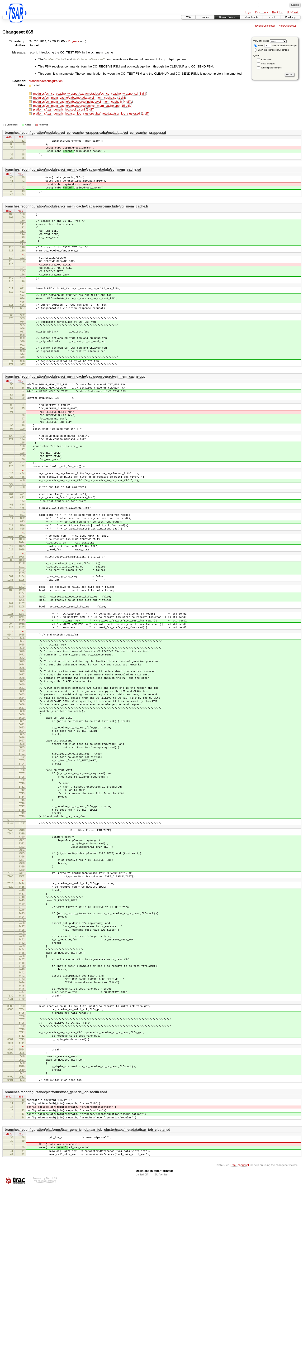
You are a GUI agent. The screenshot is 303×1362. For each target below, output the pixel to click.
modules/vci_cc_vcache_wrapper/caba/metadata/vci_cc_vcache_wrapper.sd (85, 93)
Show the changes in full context (271, 50)
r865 (20, 137)
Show (258, 45)
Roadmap (290, 17)
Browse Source (227, 17)
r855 (8, 1305)
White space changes (271, 68)
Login (248, 12)
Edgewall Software (46, 1355)
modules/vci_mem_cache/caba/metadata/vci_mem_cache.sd (75, 97)
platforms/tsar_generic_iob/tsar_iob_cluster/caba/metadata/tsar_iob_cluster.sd (87, 113)
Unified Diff (142, 1349)
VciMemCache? (55, 59)
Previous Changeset (264, 25)
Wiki (188, 17)
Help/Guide (293, 12)
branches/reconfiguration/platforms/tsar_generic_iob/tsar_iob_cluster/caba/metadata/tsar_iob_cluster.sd (87, 1300)
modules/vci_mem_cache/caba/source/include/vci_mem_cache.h (78, 101)
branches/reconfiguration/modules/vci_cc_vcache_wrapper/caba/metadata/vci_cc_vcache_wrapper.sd (85, 133)
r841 (8, 1262)
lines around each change (280, 45)
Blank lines (266, 59)
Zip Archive (161, 1349)
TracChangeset (239, 1339)
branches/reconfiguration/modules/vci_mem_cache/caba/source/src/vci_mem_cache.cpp (75, 411)
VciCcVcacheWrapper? (89, 59)
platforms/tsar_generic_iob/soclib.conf (59, 109)
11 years (73, 41)
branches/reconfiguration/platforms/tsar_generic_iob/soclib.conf (56, 1257)
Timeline (204, 17)
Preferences (261, 12)
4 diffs (128, 101)
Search (271, 17)
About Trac (277, 12)
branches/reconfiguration (46, 81)
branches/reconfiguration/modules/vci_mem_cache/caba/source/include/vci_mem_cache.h (76, 215)
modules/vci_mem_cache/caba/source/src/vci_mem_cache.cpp (76, 105)
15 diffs (127, 105)
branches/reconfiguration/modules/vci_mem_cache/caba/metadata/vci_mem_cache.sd (73, 174)
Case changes (268, 64)
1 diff (142, 93)
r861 (8, 178)
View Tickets (251, 17)
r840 (8, 137)
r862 (8, 219)
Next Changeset (287, 25)
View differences (261, 41)
